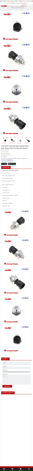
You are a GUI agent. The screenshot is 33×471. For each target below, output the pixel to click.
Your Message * (5, 374)
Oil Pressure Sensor (12, 158)
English (25, 5)
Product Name (4, 370)
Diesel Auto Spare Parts (22, 158)
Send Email (12, 163)
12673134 (5, 158)
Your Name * (4, 361)
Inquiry (4, 163)
